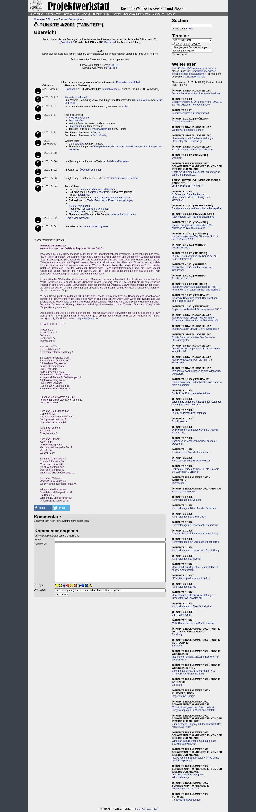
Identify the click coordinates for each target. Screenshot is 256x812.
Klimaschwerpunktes (100, 129)
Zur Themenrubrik (181, 614)
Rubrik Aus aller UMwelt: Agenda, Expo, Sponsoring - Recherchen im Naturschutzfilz (195, 319)
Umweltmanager (133, 146)
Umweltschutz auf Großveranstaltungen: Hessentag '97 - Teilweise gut (193, 140)
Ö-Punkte (53, 18)
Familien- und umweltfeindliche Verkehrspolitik (196, 208)
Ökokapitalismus (101, 146)
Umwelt (86, 14)
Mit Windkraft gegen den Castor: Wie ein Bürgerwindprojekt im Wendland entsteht (193, 709)
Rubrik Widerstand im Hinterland (189, 413)
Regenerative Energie (183, 696)
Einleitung (177, 634)
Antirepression (53, 14)
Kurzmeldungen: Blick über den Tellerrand (194, 508)
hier (126, 106)
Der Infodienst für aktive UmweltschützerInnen (196, 93)
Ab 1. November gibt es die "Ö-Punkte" (192, 149)
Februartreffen (76, 120)
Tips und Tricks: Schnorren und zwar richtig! (195, 533)
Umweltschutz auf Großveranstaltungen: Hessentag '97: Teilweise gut (193, 596)
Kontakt (138, 809)
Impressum (178, 483)
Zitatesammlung (77, 126)
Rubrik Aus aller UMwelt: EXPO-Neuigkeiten (195, 329)
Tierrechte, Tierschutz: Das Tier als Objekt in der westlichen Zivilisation (195, 470)
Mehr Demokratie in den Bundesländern (193, 623)
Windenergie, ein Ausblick (185, 788)
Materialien (158, 14)
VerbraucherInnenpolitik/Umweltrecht (191, 460)
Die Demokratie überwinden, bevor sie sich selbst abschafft (194, 72)
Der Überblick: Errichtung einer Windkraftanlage (188, 776)
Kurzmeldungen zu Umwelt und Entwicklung (195, 550)
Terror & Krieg (99, 135)
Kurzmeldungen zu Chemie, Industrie (191, 606)
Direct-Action (36, 14)
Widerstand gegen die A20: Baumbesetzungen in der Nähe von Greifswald (197, 403)
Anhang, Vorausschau (183, 491)
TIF (118, 65)
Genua (139, 100)
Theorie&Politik (101, 14)
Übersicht (177, 158)
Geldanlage (117, 146)
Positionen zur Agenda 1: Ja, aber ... (191, 452)
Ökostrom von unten (91, 169)
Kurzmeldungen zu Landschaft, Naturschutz (195, 525)
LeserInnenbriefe (181, 247)
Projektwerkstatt (100, 192)
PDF (112, 65)
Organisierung (71, 14)
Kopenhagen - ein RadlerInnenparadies (193, 216)
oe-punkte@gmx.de (87, 318)
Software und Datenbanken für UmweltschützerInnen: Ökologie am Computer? (191, 197)
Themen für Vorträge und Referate (97, 189)
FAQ (156, 809)
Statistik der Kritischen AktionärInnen (191, 393)
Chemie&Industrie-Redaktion (122, 178)
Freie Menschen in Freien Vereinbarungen (110, 200)
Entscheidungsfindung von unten (112, 197)
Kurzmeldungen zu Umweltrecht (189, 516)
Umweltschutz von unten (95, 208)
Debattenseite (76, 211)
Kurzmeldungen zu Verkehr (186, 499)
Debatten (117, 14)
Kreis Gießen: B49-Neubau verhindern (192, 68)
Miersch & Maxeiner (182, 121)
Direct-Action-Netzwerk (77, 218)
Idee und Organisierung (72, 18)
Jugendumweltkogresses (96, 226)
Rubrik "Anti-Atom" (182, 278)
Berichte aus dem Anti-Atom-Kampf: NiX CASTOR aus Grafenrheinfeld (193, 672)
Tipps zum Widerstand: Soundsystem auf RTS (196, 309)
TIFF (115, 67)
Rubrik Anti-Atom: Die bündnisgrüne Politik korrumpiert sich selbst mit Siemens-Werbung (196, 288)
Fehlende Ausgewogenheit (186, 799)
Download (66, 42)
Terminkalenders (111, 89)
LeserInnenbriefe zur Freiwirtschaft (190, 113)
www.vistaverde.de (79, 117)
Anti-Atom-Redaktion (118, 161)
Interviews (78, 143)
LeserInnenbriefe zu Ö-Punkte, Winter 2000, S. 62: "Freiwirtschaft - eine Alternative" (197, 103)
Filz (87, 214)
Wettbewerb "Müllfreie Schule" (188, 130)
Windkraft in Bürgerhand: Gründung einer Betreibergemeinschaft (194, 742)
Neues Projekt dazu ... (80, 206)
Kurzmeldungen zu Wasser (186, 558)
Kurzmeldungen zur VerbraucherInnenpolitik (195, 542)
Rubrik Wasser (180, 421)
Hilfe (191, 28)
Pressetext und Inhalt (128, 82)
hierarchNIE (83, 194)
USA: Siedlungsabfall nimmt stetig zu (191, 578)
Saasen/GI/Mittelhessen (137, 14)
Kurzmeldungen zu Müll (184, 586)
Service (171, 14)
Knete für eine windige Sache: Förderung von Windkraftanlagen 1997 (196, 173)
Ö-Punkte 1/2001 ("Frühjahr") (187, 186)
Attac (146, 100)
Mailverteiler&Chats (194, 76)
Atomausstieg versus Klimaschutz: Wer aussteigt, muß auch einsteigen (193, 226)
